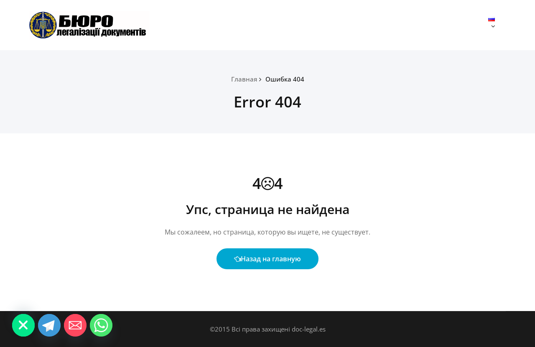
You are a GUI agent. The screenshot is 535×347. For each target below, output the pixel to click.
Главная (244, 79)
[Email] (75, 325)
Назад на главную (267, 258)
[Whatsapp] (101, 325)
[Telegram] (49, 325)
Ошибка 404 (284, 79)
